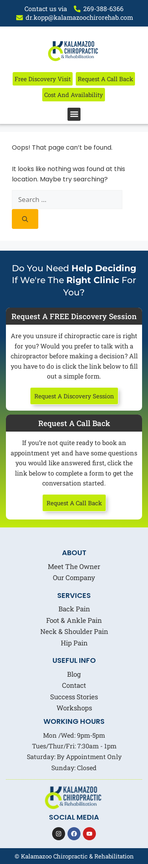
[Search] (25, 219)
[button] (74, 114)
